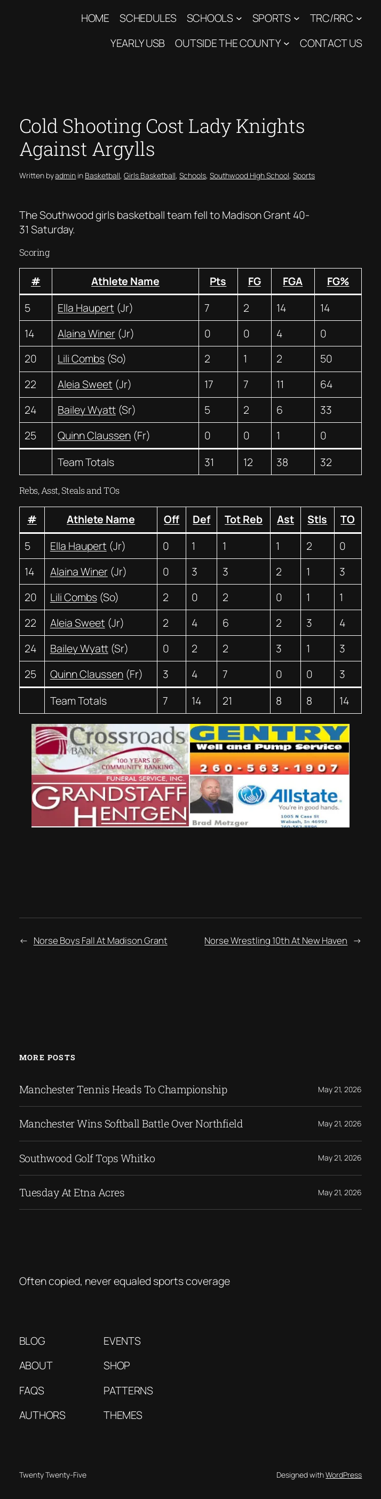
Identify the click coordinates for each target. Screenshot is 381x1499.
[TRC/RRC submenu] (359, 18)
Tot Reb (244, 519)
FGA (293, 281)
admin (65, 175)
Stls (317, 519)
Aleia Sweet (85, 384)
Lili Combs (81, 358)
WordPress (344, 1475)
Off (171, 519)
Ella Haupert (86, 308)
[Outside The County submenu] (286, 43)
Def (201, 519)
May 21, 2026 (340, 1089)
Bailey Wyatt (87, 410)
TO (347, 519)
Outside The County (228, 43)
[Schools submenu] (239, 18)
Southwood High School (249, 175)
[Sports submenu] (296, 18)
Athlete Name (125, 281)
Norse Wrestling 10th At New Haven (275, 940)
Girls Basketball (150, 175)
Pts (218, 281)
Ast (285, 519)
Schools (210, 18)
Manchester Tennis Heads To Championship (123, 1089)
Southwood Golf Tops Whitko (87, 1158)
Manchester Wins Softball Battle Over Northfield (131, 1123)
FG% (338, 281)
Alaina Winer (86, 333)
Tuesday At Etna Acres (72, 1192)
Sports (271, 18)
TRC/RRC (331, 18)
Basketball (102, 175)
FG (254, 281)
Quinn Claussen (94, 435)
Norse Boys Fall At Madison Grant (101, 940)
